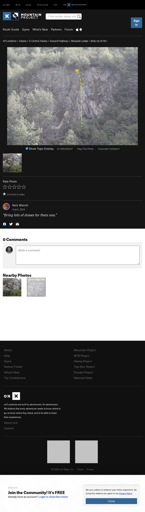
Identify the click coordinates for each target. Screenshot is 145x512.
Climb (6, 4)
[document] (111, 496)
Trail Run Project (84, 366)
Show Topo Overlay (40, 148)
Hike (28, 4)
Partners (56, 29)
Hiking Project (83, 361)
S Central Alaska (38, 40)
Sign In (136, 22)
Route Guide (11, 29)
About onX (11, 422)
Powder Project (83, 372)
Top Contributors (14, 378)
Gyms (25, 29)
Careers (9, 428)
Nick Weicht (20, 205)
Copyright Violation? (109, 148)
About (8, 350)
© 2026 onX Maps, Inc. (62, 469)
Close (111, 501)
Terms (80, 469)
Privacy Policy (125, 493)
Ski (56, 4)
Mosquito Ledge (79, 40)
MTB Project (81, 355)
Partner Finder (13, 366)
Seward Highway (59, 40)
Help (7, 355)
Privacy (90, 469)
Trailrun (42, 4)
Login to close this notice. (53, 496)
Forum (69, 29)
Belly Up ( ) (99, 40)
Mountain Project (85, 350)
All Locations (9, 40)
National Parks (83, 378)
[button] (4, 224)
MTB (18, 4)
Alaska (22, 40)
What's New (40, 29)
